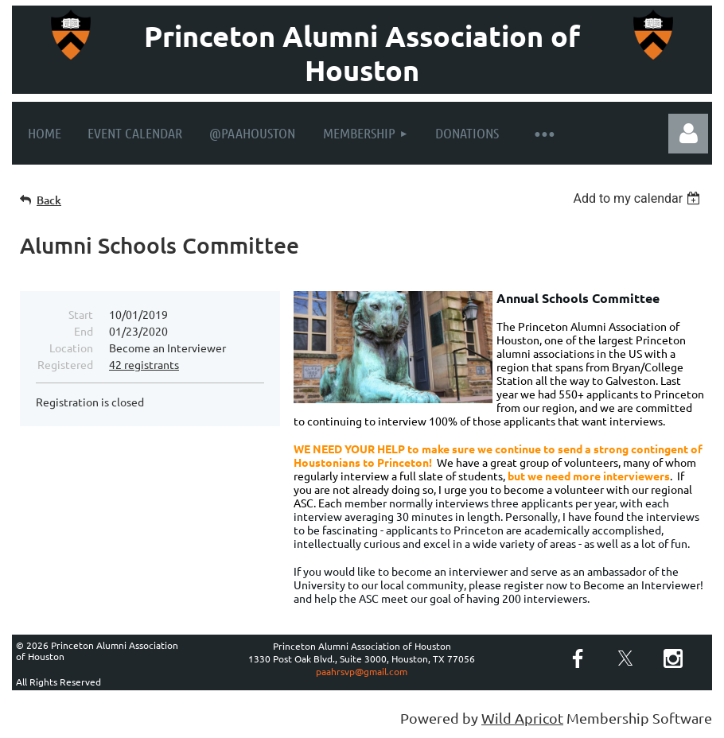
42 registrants (144, 364)
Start (80, 314)
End (83, 331)
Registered (65, 364)
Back (49, 200)
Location (71, 347)
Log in (688, 133)
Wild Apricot (522, 717)
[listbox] (638, 198)
